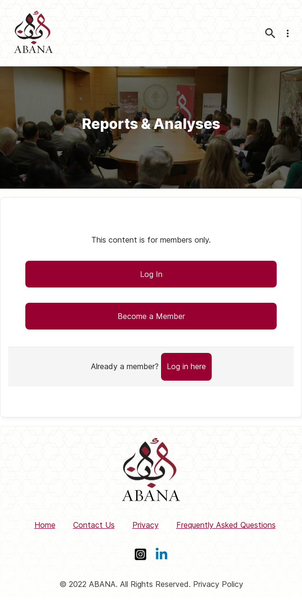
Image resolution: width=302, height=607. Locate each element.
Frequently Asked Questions (226, 525)
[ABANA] (33, 33)
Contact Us (94, 525)
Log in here (186, 366)
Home (44, 525)
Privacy (145, 525)
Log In (151, 274)
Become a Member (151, 316)
